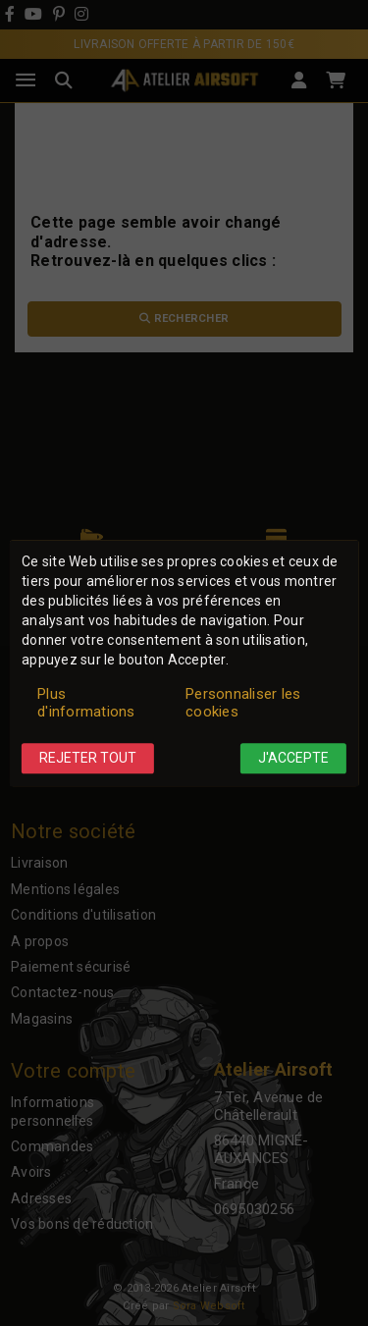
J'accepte (293, 759)
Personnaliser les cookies (242, 703)
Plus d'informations (86, 703)
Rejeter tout (87, 759)
